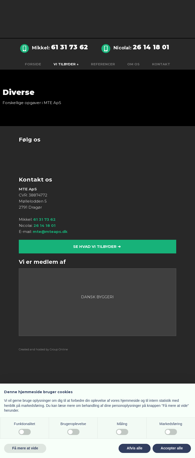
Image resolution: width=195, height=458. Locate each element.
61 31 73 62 (69, 47)
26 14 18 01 (151, 47)
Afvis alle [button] (134, 448)
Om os (133, 64)
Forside (33, 64)
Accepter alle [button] (172, 448)
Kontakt (161, 64)
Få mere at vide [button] (25, 448)
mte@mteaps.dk (50, 231)
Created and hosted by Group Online (43, 349)
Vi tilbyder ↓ (66, 64)
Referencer (103, 64)
